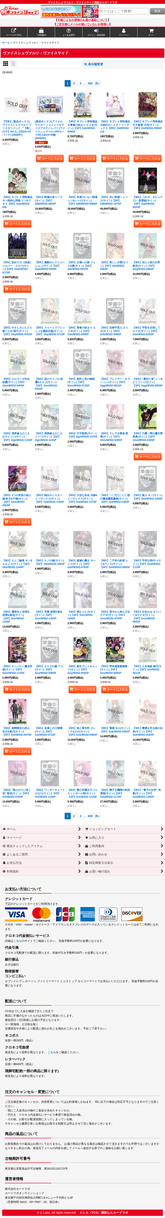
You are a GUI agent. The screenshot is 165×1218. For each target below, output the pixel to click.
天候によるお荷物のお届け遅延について (82, 20)
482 (90, 83)
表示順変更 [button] (93, 64)
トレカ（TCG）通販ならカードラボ (103, 1212)
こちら (17, 940)
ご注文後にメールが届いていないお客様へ (82, 24)
